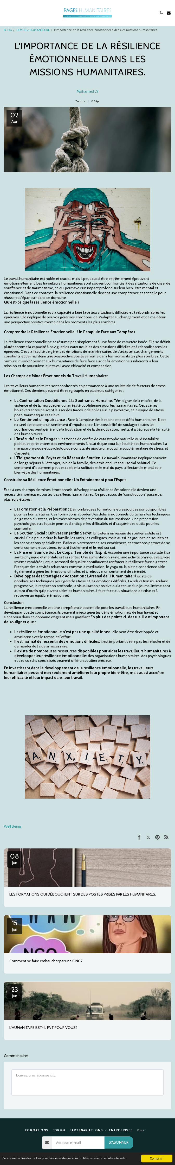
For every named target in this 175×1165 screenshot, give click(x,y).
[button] (5, 13)
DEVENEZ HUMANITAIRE (33, 30)
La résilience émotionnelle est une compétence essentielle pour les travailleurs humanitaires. (79, 607)
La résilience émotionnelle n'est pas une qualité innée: (63, 631)
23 (14, 991)
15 (14, 925)
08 (14, 858)
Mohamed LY (88, 91)
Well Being (12, 826)
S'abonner (118, 1142)
